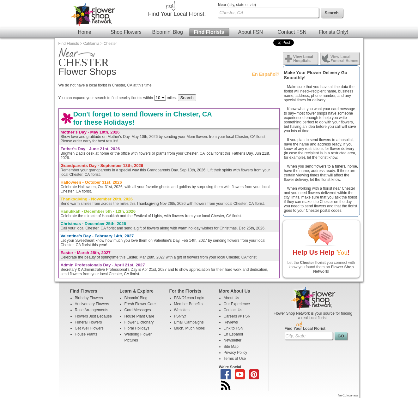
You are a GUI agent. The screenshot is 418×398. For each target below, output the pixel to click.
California (91, 43)
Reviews (231, 322)
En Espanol (233, 334)
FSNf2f (180, 316)
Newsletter (233, 340)
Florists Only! (333, 32)
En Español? (265, 74)
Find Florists (209, 32)
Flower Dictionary (139, 322)
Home (84, 32)
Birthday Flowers (89, 298)
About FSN (250, 32)
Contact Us (233, 310)
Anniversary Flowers (92, 304)
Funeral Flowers (88, 322)
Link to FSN (234, 328)
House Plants (86, 334)
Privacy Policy (235, 352)
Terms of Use (235, 358)
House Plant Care (139, 316)
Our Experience (237, 304)
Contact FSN (291, 32)
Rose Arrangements (91, 310)
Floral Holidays (136, 328)
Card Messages (137, 310)
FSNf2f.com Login (189, 298)
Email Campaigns (189, 322)
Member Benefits (188, 304)
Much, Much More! (189, 328)
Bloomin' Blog (167, 32)
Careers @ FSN (237, 316)
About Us (231, 298)
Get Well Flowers (89, 328)
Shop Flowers (126, 32)
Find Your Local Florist (305, 328)
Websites (182, 310)
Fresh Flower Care (140, 304)
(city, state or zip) (237, 5)
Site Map (231, 346)
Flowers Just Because (93, 316)
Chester (110, 43)
